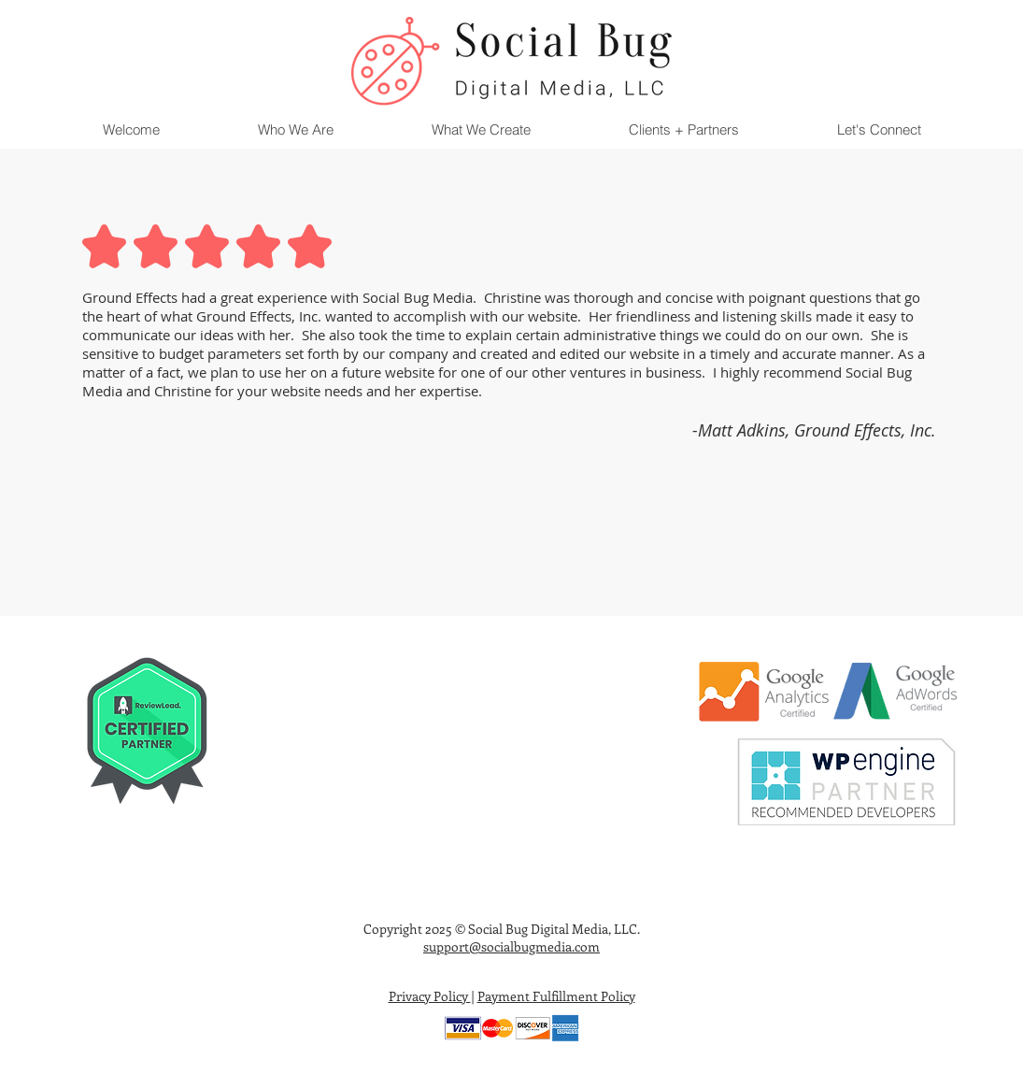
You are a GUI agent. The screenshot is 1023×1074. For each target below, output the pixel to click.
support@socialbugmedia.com (511, 946)
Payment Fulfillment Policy (556, 996)
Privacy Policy (430, 996)
